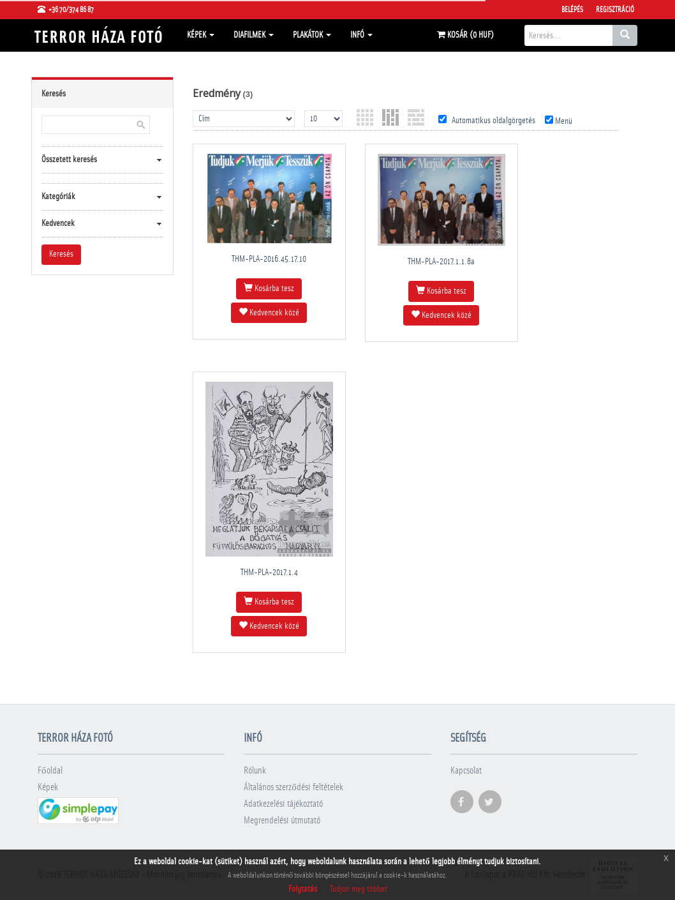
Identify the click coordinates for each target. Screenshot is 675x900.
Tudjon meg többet (358, 889)
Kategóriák (58, 196)
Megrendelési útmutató (282, 820)
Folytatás (302, 889)
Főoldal (50, 771)
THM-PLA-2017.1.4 (269, 572)
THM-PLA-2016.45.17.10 (269, 259)
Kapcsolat (466, 771)
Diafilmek (254, 35)
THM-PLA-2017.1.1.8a (441, 261)
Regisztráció (615, 9)
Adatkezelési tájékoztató (283, 804)
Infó (361, 35)
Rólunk (255, 771)
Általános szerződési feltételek (293, 787)
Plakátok (312, 35)
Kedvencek (58, 223)
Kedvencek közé (269, 312)
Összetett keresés (69, 159)
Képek (200, 35)
